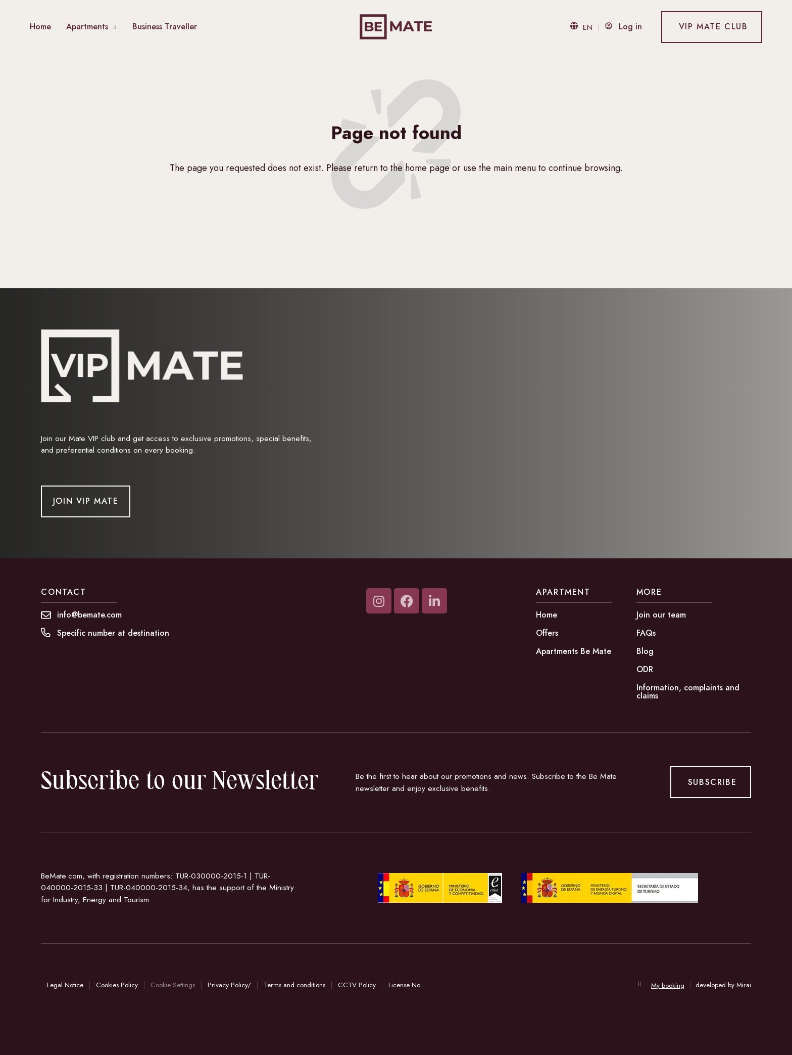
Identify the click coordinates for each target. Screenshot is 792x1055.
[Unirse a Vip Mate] (85, 501)
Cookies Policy (117, 985)
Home (546, 615)
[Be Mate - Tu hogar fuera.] (396, 26)
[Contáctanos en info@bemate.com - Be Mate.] (89, 615)
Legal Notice (65, 985)
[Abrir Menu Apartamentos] (115, 27)
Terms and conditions (294, 985)
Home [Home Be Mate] (40, 26)
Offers (547, 633)
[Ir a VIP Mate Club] (711, 27)
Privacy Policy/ (229, 985)
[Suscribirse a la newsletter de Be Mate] (710, 782)
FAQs (646, 633)
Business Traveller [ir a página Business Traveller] (164, 26)
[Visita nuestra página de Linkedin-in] (434, 600)
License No (404, 985)
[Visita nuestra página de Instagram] (378, 600)
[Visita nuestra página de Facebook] (406, 600)
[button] (113, 633)
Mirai (743, 985)
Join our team (661, 615)
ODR (644, 669)
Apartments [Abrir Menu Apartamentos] (87, 26)
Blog (645, 651)
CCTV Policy (357, 985)
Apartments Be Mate (573, 651)
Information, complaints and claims (687, 691)
